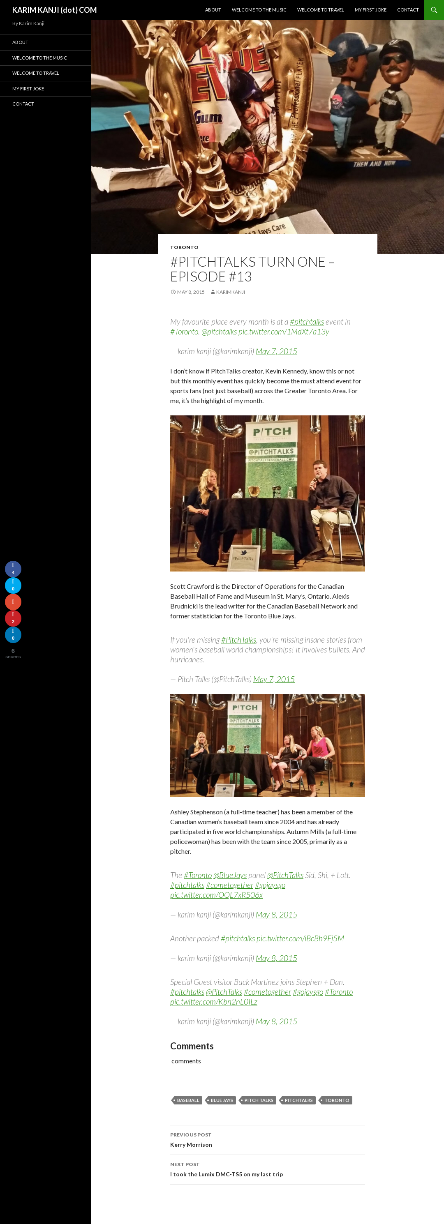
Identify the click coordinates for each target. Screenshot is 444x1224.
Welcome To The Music (259, 9)
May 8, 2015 (276, 914)
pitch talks (259, 1100)
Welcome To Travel (320, 9)
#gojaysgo (270, 885)
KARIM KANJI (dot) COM (54, 9)
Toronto (184, 247)
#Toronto (184, 331)
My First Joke (370, 9)
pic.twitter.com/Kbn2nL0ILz (213, 1001)
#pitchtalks (307, 321)
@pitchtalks (219, 331)
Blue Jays (222, 1100)
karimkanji (230, 292)
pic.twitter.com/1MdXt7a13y (283, 331)
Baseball (188, 1100)
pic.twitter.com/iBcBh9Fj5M (300, 938)
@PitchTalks (285, 875)
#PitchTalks (238, 639)
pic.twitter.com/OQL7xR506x (216, 894)
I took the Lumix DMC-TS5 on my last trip (267, 1168)
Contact (408, 9)
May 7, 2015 (276, 351)
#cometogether (229, 885)
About (213, 9)
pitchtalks (299, 1100)
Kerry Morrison (267, 1139)
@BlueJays (230, 875)
